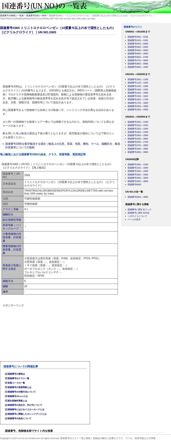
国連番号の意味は (16, 374)
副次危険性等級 (12, 219)
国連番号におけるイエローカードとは (26, 409)
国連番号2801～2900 (138, 148)
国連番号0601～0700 (138, 57)
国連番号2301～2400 (138, 132)
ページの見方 (134, 219)
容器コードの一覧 (16, 383)
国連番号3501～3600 (138, 181)
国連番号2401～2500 (138, 135)
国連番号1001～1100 (138, 79)
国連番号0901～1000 (138, 67)
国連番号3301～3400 (36, 15)
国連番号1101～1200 (138, 82)
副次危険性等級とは (17, 400)
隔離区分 (8, 214)
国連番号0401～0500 (138, 50)
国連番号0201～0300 (138, 43)
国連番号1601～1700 (138, 99)
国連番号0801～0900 (138, 63)
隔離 (5, 286)
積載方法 (8, 281)
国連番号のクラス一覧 (18, 378)
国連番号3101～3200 (138, 168)
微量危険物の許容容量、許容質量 (12, 249)
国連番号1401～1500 (138, 93)
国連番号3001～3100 (138, 164)
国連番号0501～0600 (138, 53)
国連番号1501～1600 (138, 96)
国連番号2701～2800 (138, 145)
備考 (5, 291)
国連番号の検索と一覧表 (12, 15)
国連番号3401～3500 (138, 178)
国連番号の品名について (19, 418)
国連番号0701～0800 (138, 60)
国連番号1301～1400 (138, 89)
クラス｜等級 (11, 209)
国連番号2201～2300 (138, 128)
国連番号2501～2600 (138, 138)
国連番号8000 (134, 184)
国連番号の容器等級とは (19, 387)
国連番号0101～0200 (138, 40)
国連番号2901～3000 (138, 152)
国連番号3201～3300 (138, 171)
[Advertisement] (60, 60)
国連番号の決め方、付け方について (25, 405)
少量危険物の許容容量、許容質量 (12, 237)
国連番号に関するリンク (139, 209)
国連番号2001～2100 (138, 122)
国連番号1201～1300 (138, 86)
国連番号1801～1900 (138, 106)
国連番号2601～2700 (138, 142)
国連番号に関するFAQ (138, 213)
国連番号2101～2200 (138, 125)
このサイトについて (137, 216)
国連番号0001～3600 (138, 197)
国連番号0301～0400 (138, 47)
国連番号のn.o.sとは (18, 396)
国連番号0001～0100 (138, 37)
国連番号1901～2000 (138, 109)
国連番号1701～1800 (138, 103)
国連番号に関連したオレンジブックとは (27, 414)
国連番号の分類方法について (22, 392)
